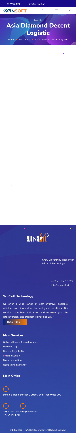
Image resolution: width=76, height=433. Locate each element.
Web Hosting (10, 346)
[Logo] (15, 11)
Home (11, 39)
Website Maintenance (15, 364)
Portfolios (24, 39)
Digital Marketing (12, 360)
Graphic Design (11, 355)
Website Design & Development (20, 341)
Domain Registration (14, 351)
